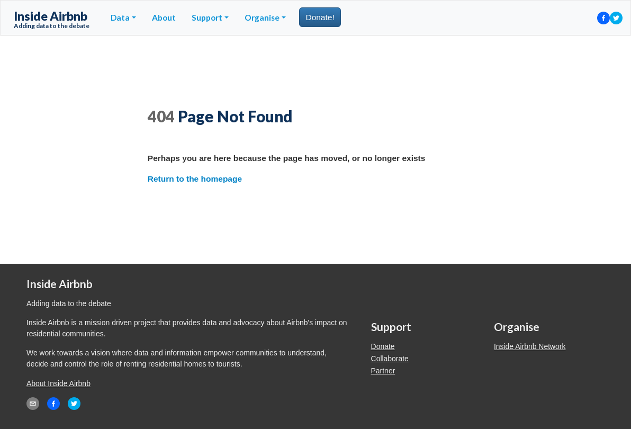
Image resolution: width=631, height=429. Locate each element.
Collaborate (390, 358)
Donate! (319, 17)
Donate (383, 346)
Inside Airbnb (51, 19)
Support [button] (207, 17)
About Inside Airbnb (58, 383)
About (164, 17)
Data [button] (120, 17)
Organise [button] (262, 17)
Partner (383, 371)
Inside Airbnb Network (530, 346)
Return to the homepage (195, 178)
